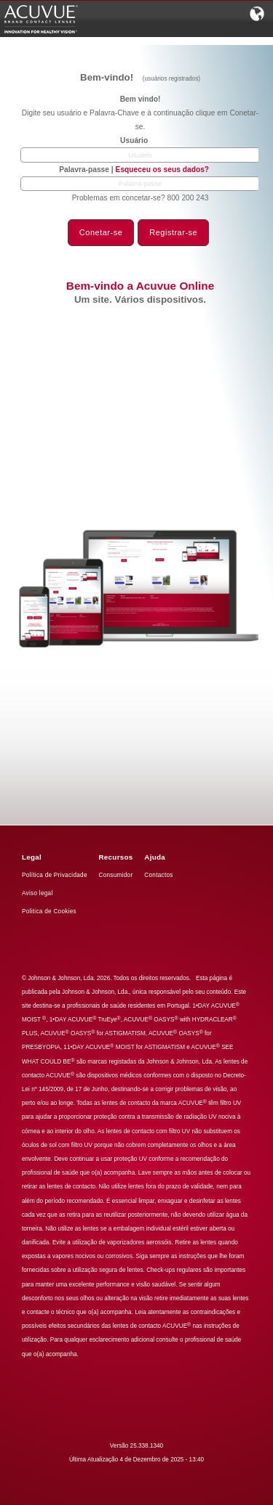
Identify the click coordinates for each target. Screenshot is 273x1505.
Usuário (134, 140)
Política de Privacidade (54, 875)
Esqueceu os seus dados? (163, 170)
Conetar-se (100, 232)
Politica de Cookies (49, 911)
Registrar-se (173, 232)
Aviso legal (37, 893)
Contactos (158, 875)
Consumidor (115, 875)
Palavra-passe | (134, 170)
